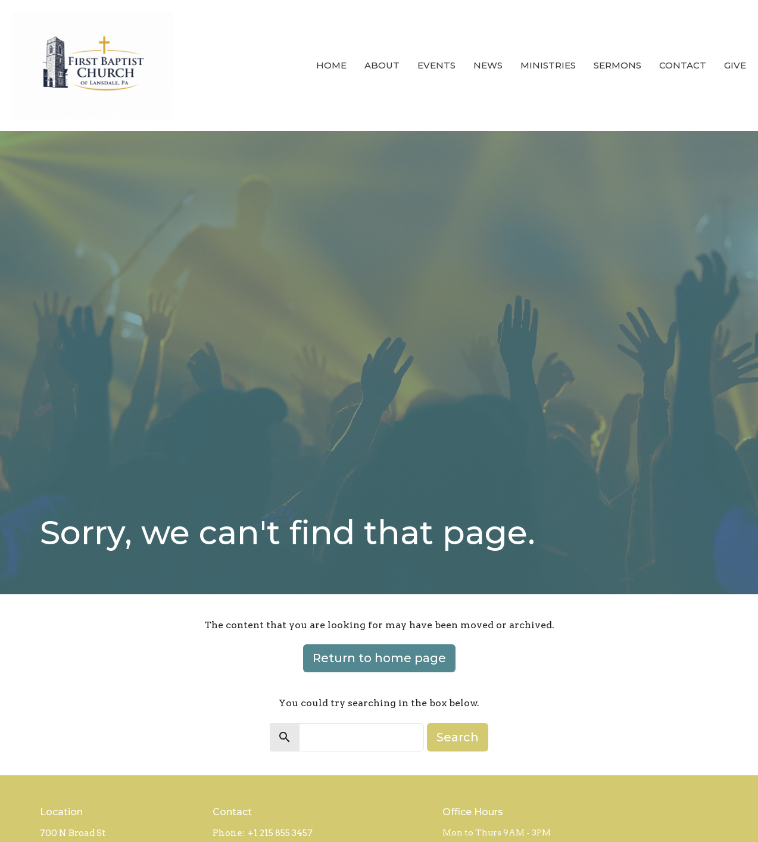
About (382, 65)
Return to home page (379, 658)
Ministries (548, 65)
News (488, 65)
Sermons (617, 65)
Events (436, 65)
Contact (682, 65)
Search (457, 737)
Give (735, 65)
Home (331, 65)
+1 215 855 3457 (280, 833)
